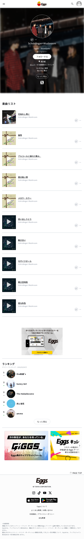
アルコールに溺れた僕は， (29, 156)
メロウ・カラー (25, 198)
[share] (32, 39)
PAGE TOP (76, 473)
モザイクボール (25, 261)
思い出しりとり (25, 219)
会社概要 (42, 518)
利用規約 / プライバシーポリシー (42, 514)
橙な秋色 (22, 303)
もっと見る (42, 76)
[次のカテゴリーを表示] (79, 445)
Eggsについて (42, 506)
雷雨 (20, 135)
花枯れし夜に (24, 114)
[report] (36, 39)
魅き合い (22, 240)
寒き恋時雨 (23, 282)
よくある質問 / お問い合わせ (42, 510)
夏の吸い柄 (23, 177)
